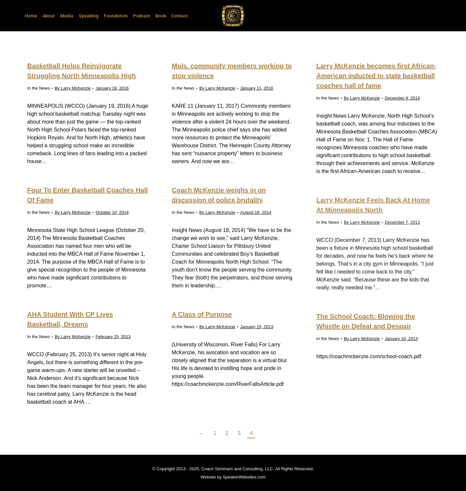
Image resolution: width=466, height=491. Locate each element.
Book (160, 15)
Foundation (116, 15)
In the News (38, 88)
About (48, 15)
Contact (179, 15)
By (73, 88)
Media (66, 15)
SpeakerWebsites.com (244, 477)
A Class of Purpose (202, 314)
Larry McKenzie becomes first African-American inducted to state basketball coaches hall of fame (376, 75)
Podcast (141, 15)
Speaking (88, 15)
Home (31, 15)
